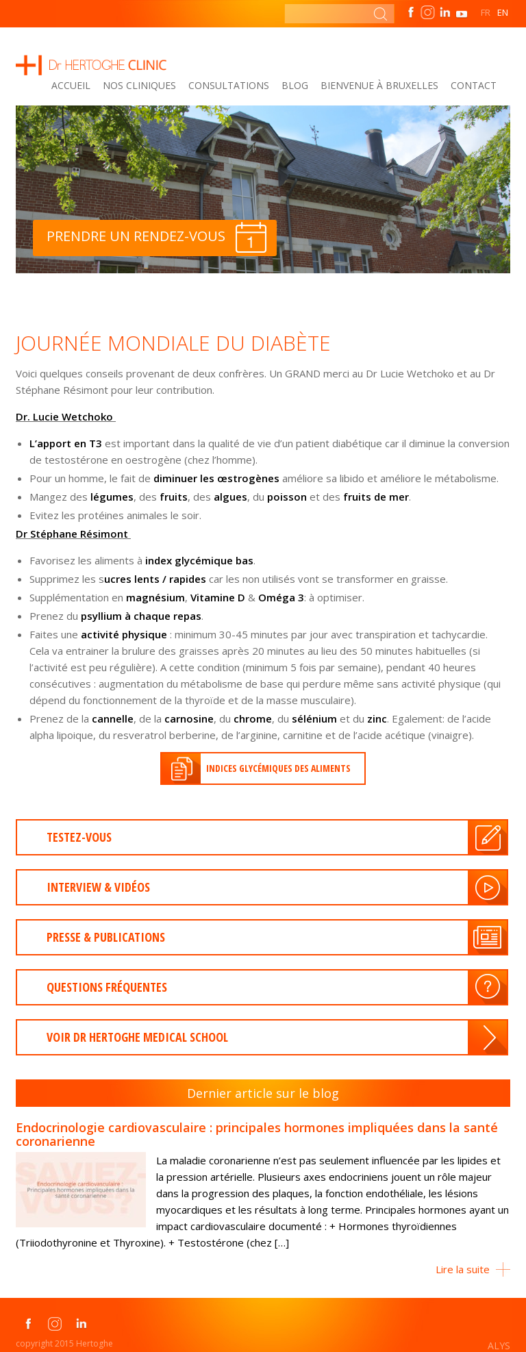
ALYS (499, 1345)
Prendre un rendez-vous (156, 237)
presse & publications (106, 937)
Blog (294, 85)
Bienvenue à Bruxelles (379, 85)
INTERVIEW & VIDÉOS (98, 887)
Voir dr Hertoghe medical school (137, 1037)
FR (485, 12)
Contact (474, 85)
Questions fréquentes (107, 987)
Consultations (228, 85)
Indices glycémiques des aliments (278, 768)
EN (502, 12)
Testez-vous (79, 837)
